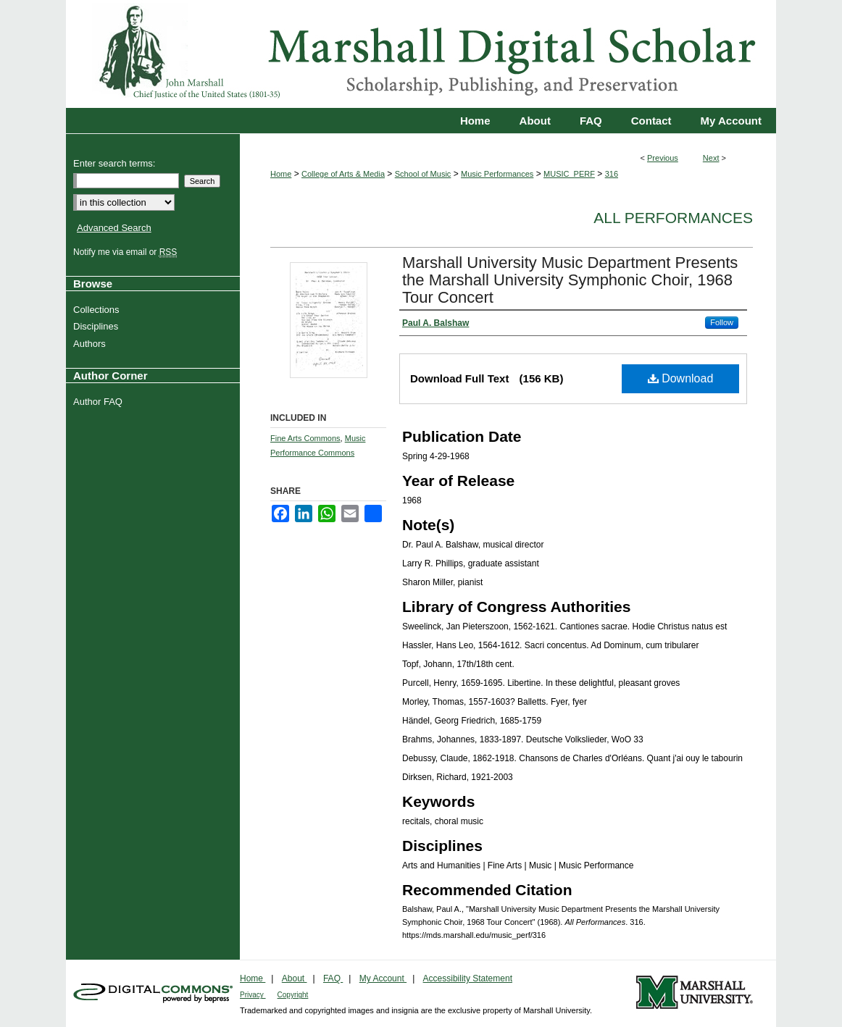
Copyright (293, 995)
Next (711, 158)
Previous (662, 158)
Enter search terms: (114, 163)
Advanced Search (114, 227)
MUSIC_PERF (569, 173)
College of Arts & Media (343, 173)
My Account (383, 978)
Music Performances (497, 173)
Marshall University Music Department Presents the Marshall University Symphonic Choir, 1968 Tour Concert (570, 279)
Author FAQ (99, 401)
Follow (721, 322)
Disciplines (97, 326)
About (294, 978)
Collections (98, 309)
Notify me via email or (127, 252)
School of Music (423, 173)
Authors (91, 343)
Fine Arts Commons (305, 438)
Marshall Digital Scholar (421, 54)
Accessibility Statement (467, 978)
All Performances (673, 217)
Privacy (253, 995)
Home (280, 173)
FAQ (333, 978)
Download (681, 378)
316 (611, 173)
